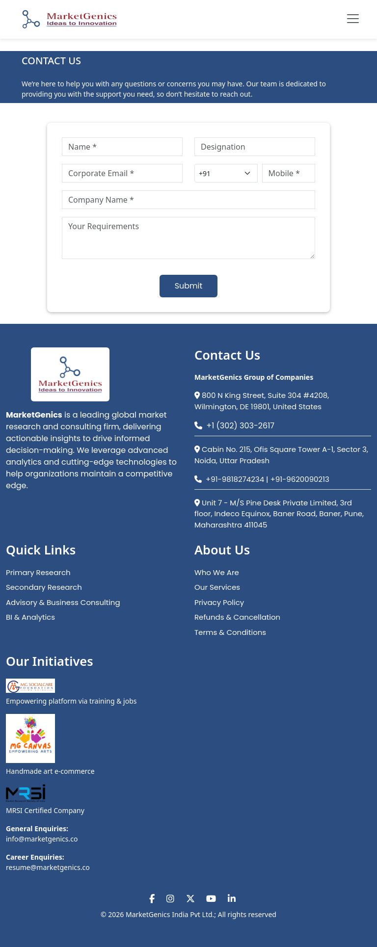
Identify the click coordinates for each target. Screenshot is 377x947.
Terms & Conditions (230, 632)
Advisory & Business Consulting (63, 602)
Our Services (217, 587)
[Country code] (226, 173)
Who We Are (216, 572)
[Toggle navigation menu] (353, 18)
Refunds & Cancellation (237, 617)
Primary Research (38, 572)
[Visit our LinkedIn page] (232, 898)
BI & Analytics (30, 617)
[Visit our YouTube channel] (211, 898)
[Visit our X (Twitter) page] (190, 898)
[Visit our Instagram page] (170, 898)
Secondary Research (44, 587)
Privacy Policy (219, 602)
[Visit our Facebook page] (152, 898)
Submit (189, 285)
